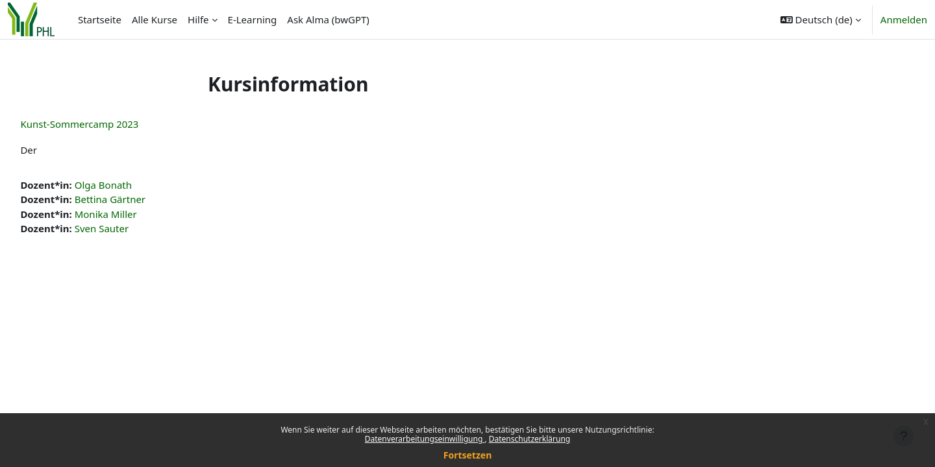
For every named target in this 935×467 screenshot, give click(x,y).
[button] (820, 19)
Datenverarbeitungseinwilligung (425, 438)
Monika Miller (134, 214)
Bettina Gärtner (138, 199)
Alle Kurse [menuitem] (154, 19)
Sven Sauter (130, 228)
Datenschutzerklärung (529, 438)
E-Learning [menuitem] (252, 19)
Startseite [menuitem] (99, 19)
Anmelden (903, 19)
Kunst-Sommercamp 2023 (108, 123)
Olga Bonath (131, 184)
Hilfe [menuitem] (198, 19)
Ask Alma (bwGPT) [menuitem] (328, 19)
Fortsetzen (467, 455)
